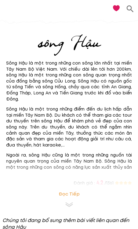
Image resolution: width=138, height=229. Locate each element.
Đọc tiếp (69, 194)
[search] (130, 9)
